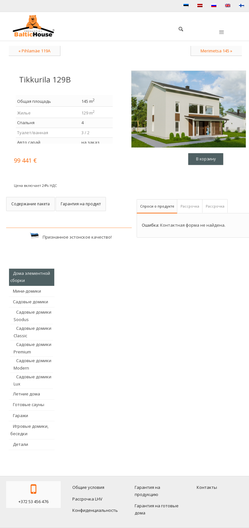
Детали (20, 444)
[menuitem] (177, 28)
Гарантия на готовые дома (157, 509)
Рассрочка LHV (87, 499)
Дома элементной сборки (30, 276)
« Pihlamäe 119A (34, 51)
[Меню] (221, 32)
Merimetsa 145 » (216, 51)
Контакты (207, 487)
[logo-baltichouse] (33, 26)
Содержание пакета (30, 204)
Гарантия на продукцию (147, 490)
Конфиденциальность (95, 510)
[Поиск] (177, 28)
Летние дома (26, 394)
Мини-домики (27, 291)
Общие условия (88, 487)
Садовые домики (30, 302)
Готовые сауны (28, 404)
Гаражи (20, 415)
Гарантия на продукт (81, 204)
